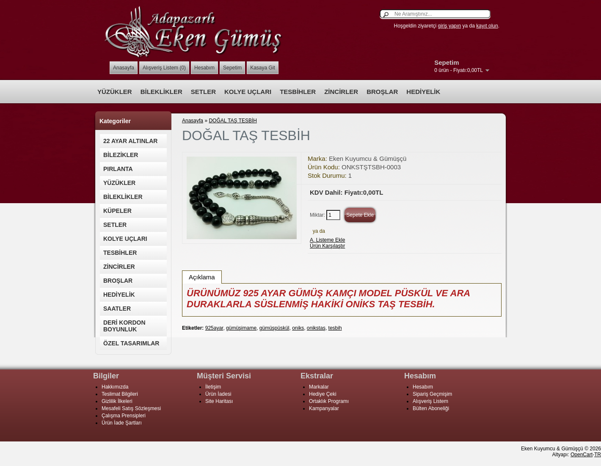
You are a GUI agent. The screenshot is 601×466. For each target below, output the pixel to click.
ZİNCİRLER (341, 91)
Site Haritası (219, 401)
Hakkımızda (115, 387)
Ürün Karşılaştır (327, 246)
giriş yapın (449, 26)
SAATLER (117, 308)
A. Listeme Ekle (327, 240)
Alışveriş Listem (430, 401)
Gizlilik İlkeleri (117, 401)
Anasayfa (123, 68)
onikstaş (316, 328)
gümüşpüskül (274, 328)
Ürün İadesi (218, 394)
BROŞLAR (382, 91)
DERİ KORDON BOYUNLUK (124, 326)
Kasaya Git (262, 68)
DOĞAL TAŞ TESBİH (233, 121)
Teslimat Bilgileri (120, 394)
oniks (298, 328)
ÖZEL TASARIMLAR (131, 343)
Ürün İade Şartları (122, 423)
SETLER (203, 91)
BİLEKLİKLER (161, 91)
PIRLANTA (118, 168)
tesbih (335, 328)
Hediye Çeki (322, 394)
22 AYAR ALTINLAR (130, 141)
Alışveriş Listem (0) (164, 68)
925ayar (214, 328)
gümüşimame (241, 328)
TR (597, 455)
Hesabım (204, 68)
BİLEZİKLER (120, 155)
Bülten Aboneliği (431, 408)
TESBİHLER (298, 91)
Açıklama (202, 277)
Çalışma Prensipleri (124, 416)
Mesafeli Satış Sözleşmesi (131, 408)
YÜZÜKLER (114, 91)
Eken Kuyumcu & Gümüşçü (367, 158)
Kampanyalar (324, 408)
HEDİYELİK (423, 91)
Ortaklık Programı (329, 401)
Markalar (319, 387)
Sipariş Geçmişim (432, 394)
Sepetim (232, 68)
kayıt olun (487, 26)
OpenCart (582, 455)
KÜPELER (117, 210)
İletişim (213, 387)
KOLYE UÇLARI (247, 91)
